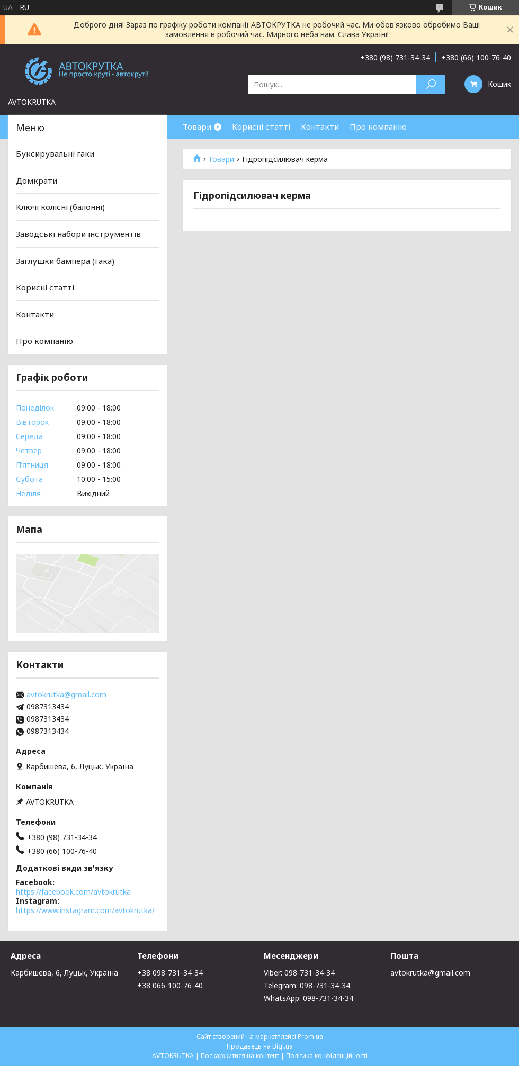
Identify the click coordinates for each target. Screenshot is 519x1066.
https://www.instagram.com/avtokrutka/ (85, 910)
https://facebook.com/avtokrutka (73, 892)
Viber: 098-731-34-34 (299, 973)
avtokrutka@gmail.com (66, 694)
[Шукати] (430, 84)
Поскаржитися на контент (240, 1055)
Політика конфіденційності (327, 1055)
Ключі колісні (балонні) (60, 207)
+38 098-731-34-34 (170, 973)
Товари (197, 126)
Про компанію (378, 126)
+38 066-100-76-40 (170, 985)
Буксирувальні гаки (55, 153)
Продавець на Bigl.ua (260, 1046)
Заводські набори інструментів (78, 234)
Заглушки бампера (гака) (65, 260)
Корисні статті (261, 126)
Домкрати (36, 180)
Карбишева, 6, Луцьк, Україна (64, 973)
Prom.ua (310, 1036)
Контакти (320, 126)
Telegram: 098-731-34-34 (307, 985)
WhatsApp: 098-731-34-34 (308, 998)
